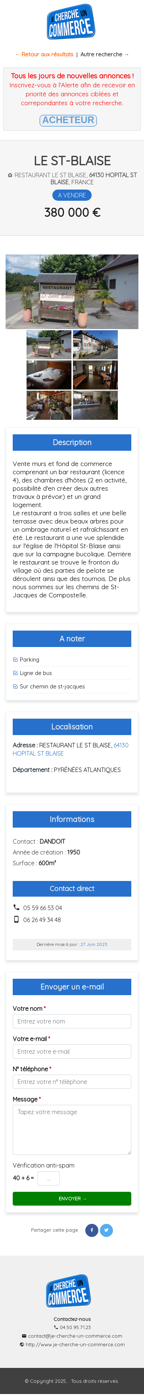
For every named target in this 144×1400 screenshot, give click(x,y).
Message (27, 1099)
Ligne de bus (32, 672)
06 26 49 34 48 (42, 920)
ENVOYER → (72, 1198)
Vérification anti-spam (43, 1165)
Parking (26, 659)
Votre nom (29, 1008)
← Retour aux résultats (44, 54)
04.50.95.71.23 (72, 1327)
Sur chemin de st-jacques (49, 686)
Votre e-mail (31, 1039)
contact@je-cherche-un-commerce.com (72, 1336)
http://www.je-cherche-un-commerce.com (72, 1344)
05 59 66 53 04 (42, 908)
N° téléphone (32, 1069)
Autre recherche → (104, 54)
